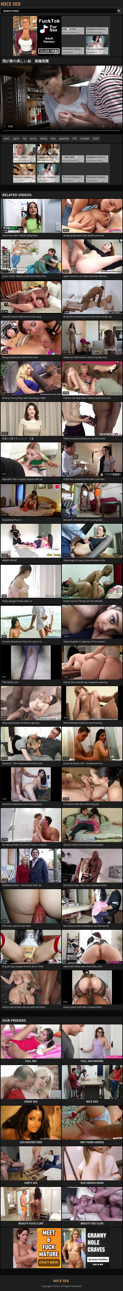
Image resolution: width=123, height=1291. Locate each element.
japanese (64, 138)
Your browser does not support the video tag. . (61, 100)
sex (24, 138)
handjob (84, 138)
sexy (53, 138)
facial (95, 138)
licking (43, 138)
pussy (33, 138)
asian (6, 138)
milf (75, 138)
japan (16, 138)
